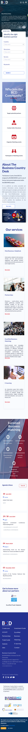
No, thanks (10, 728)
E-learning (17, 643)
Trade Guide (6, 640)
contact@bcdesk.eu (7, 665)
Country (6, 42)
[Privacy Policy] (12, 725)
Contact (16, 647)
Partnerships (6, 636)
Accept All (3, 728)
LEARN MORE (6, 31)
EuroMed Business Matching (17, 636)
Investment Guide (20, 628)
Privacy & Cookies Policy (10, 674)
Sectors (6, 57)
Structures (7, 49)
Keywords (7, 64)
